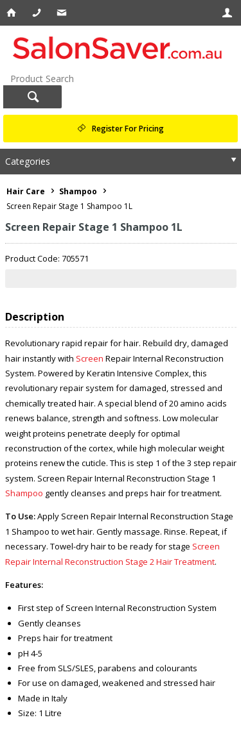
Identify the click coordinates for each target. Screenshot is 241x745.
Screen (89, 358)
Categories (27, 161)
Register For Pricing (128, 128)
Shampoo (24, 493)
